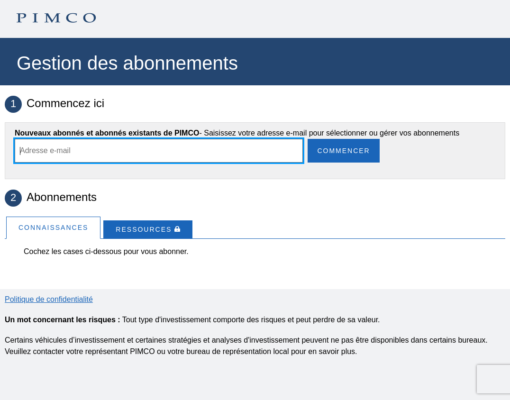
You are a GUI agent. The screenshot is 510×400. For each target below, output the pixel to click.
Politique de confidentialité (49, 299)
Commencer (343, 151)
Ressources (148, 229)
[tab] (53, 227)
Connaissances (53, 227)
